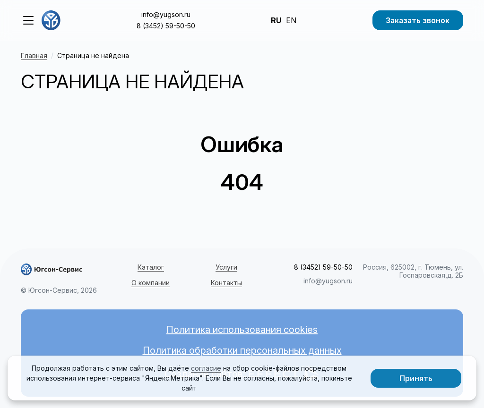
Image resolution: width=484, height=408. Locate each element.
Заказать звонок (417, 20)
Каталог (151, 267)
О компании (150, 283)
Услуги (226, 267)
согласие (206, 368)
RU (276, 20)
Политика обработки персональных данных (242, 350)
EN (291, 20)
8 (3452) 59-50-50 (166, 26)
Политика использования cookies (242, 329)
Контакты (226, 283)
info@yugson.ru (165, 14)
